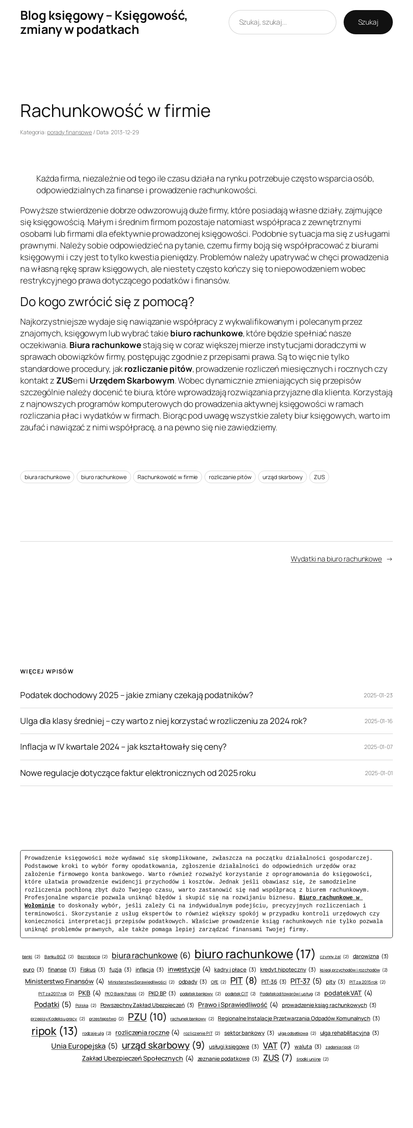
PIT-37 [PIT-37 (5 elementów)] (306, 981)
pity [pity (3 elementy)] (335, 982)
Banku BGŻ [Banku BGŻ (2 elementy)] (59, 957)
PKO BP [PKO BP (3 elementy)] (162, 993)
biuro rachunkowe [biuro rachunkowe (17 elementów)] (255, 954)
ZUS (319, 477)
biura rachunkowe (47, 477)
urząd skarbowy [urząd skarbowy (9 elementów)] (163, 1044)
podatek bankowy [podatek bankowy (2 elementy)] (200, 994)
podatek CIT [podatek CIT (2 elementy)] (241, 994)
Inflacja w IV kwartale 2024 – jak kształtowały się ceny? (123, 746)
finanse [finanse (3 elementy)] (62, 970)
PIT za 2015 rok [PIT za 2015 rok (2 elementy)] (367, 982)
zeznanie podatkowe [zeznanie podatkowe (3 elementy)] (229, 1059)
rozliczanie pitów (230, 477)
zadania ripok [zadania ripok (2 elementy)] (342, 1047)
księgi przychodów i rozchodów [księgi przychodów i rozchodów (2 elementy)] (354, 970)
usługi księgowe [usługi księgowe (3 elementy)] (234, 1047)
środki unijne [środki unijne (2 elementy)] (312, 1059)
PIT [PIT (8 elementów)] (244, 980)
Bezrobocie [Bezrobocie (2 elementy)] (92, 957)
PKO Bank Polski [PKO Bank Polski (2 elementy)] (125, 994)
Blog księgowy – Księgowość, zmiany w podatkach (104, 22)
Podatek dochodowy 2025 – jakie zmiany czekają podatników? (136, 695)
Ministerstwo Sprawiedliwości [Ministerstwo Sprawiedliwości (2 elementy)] (141, 982)
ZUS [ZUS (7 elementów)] (277, 1057)
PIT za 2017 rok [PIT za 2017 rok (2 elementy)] (56, 994)
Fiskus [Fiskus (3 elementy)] (93, 970)
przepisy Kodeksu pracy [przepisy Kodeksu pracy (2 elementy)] (58, 1019)
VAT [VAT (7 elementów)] (277, 1045)
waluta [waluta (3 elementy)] (308, 1047)
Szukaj (368, 22)
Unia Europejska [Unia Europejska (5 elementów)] (84, 1046)
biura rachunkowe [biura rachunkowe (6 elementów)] (151, 955)
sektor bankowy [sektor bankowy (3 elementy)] (249, 1033)
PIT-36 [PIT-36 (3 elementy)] (274, 982)
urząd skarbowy (282, 477)
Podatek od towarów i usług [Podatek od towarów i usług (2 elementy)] (290, 994)
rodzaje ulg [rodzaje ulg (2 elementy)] (97, 1033)
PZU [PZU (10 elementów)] (147, 1017)
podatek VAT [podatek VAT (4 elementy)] (348, 992)
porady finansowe (69, 132)
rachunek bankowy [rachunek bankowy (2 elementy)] (192, 1019)
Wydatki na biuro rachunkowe (336, 558)
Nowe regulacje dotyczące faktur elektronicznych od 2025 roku (138, 773)
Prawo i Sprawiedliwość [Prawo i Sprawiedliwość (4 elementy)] (238, 1004)
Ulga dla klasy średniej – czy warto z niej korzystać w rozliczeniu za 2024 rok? (163, 721)
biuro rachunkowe (103, 477)
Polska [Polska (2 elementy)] (86, 1006)
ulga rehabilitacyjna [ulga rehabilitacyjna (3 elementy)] (350, 1033)
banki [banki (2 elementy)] (31, 957)
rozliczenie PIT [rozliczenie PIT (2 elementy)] (202, 1033)
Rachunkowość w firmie (168, 477)
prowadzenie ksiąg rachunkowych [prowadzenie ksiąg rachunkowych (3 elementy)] (329, 1005)
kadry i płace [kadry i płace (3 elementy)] (235, 970)
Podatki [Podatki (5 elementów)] (53, 1004)
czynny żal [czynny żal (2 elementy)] (334, 957)
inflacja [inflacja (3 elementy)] (150, 970)
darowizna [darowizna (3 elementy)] (371, 956)
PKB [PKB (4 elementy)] (89, 992)
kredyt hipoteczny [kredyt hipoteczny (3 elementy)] (288, 970)
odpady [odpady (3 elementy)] (193, 982)
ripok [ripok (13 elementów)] (55, 1031)
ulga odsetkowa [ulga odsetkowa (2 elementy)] (297, 1033)
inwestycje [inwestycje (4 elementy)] (189, 969)
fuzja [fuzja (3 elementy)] (120, 970)
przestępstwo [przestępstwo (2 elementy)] (107, 1019)
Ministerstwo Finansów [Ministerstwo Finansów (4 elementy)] (64, 981)
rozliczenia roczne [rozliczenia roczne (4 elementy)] (147, 1032)
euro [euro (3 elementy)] (33, 970)
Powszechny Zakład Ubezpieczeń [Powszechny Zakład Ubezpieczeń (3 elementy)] (147, 1005)
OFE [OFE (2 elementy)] (219, 982)
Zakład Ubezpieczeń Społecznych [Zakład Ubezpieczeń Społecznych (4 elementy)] (138, 1058)
